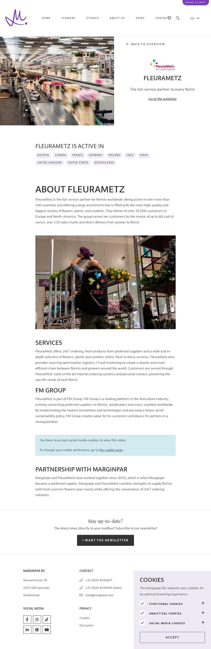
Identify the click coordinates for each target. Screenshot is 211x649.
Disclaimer (86, 625)
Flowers (68, 18)
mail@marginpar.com (99, 595)
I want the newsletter (105, 540)
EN (192, 18)
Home (46, 18)
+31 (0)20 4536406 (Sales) (103, 587)
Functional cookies (166, 604)
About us (117, 18)
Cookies (84, 617)
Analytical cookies (165, 613)
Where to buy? (196, 2)
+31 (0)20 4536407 (98, 580)
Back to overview (145, 44)
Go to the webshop (162, 99)
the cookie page (111, 454)
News (140, 18)
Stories (92, 18)
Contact (162, 18)
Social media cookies (167, 623)
